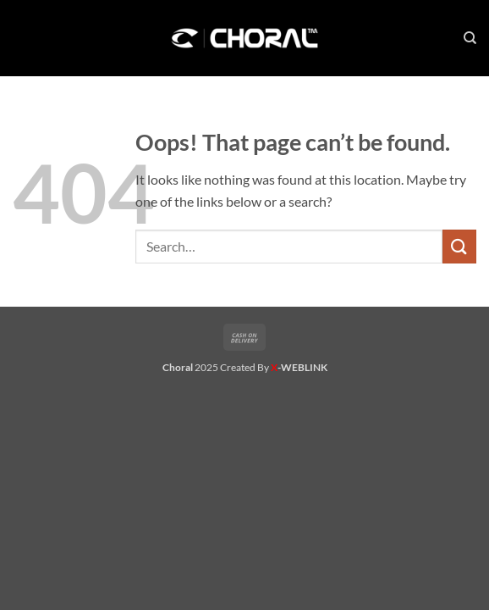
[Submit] (459, 246)
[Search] (470, 38)
